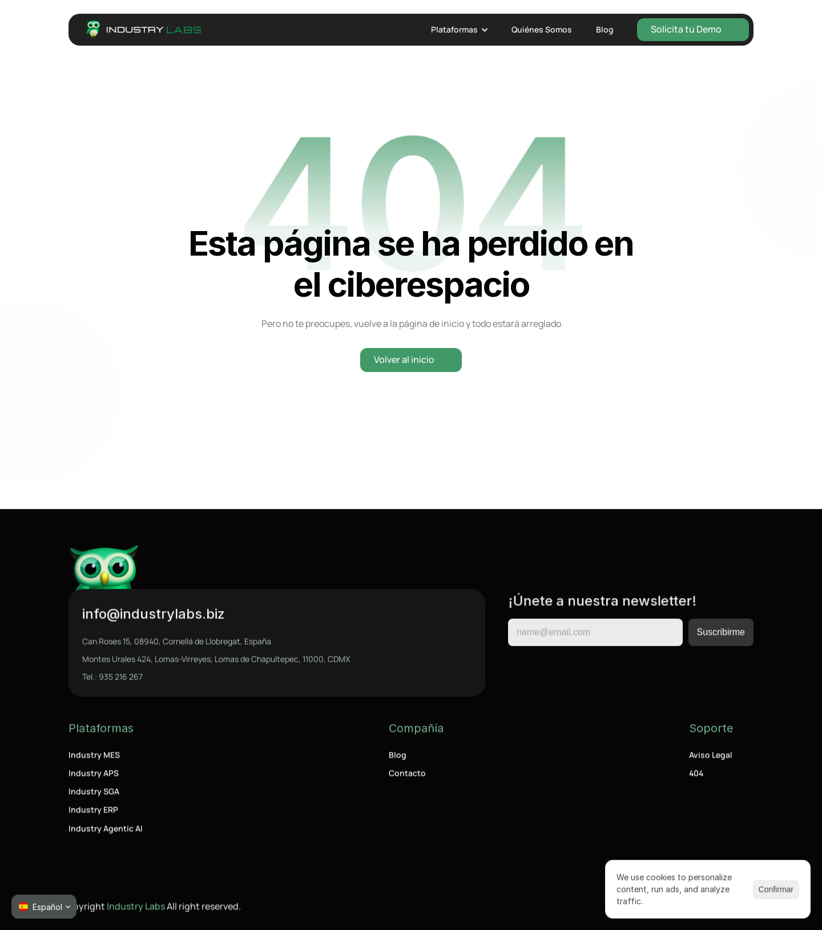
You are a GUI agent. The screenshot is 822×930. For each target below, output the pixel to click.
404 (696, 775)
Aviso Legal (710, 756)
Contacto (407, 775)
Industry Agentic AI (105, 830)
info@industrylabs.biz (153, 616)
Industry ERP (93, 812)
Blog (397, 756)
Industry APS (93, 775)
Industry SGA (93, 794)
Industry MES (94, 756)
